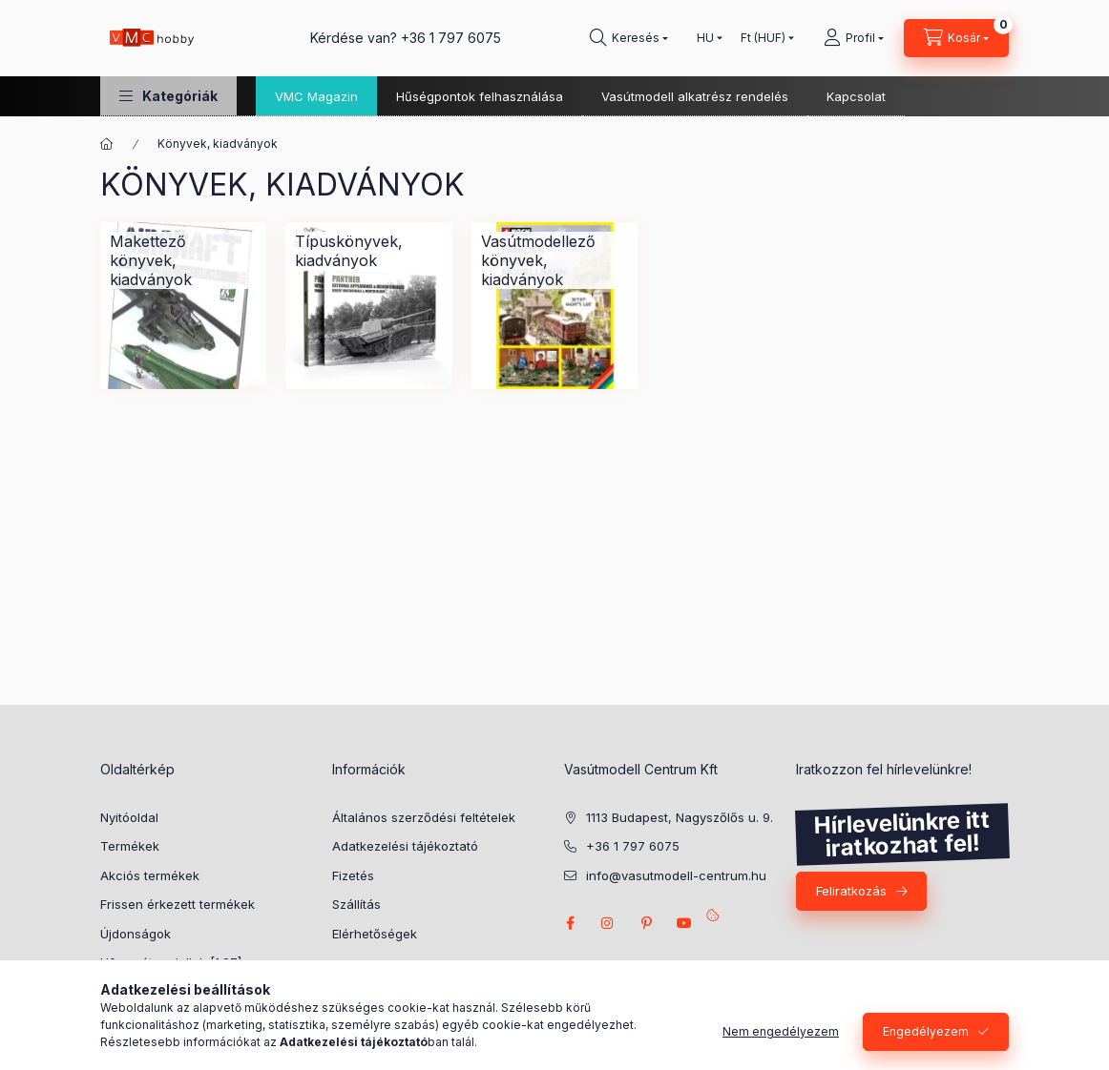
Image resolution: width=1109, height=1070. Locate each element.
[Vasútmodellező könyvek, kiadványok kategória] (554, 260)
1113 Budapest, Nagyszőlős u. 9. (679, 817)
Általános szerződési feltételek (423, 817)
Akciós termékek (149, 875)
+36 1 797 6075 (451, 38)
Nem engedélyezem (780, 1031)
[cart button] (956, 38)
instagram (608, 923)
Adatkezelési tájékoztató (405, 846)
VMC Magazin (316, 96)
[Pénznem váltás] (763, 38)
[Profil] (854, 38)
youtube (684, 923)
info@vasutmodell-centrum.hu (676, 875)
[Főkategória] (107, 144)
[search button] (629, 38)
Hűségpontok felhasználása (479, 96)
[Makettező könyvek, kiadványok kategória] (183, 260)
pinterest (646, 923)
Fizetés (353, 875)
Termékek (129, 846)
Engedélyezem (926, 1031)
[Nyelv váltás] (705, 38)
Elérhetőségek (374, 933)
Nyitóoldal (129, 817)
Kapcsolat (856, 96)
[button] (168, 95)
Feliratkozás (851, 890)
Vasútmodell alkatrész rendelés (694, 96)
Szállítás (356, 904)
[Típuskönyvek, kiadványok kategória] (368, 251)
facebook (570, 923)
